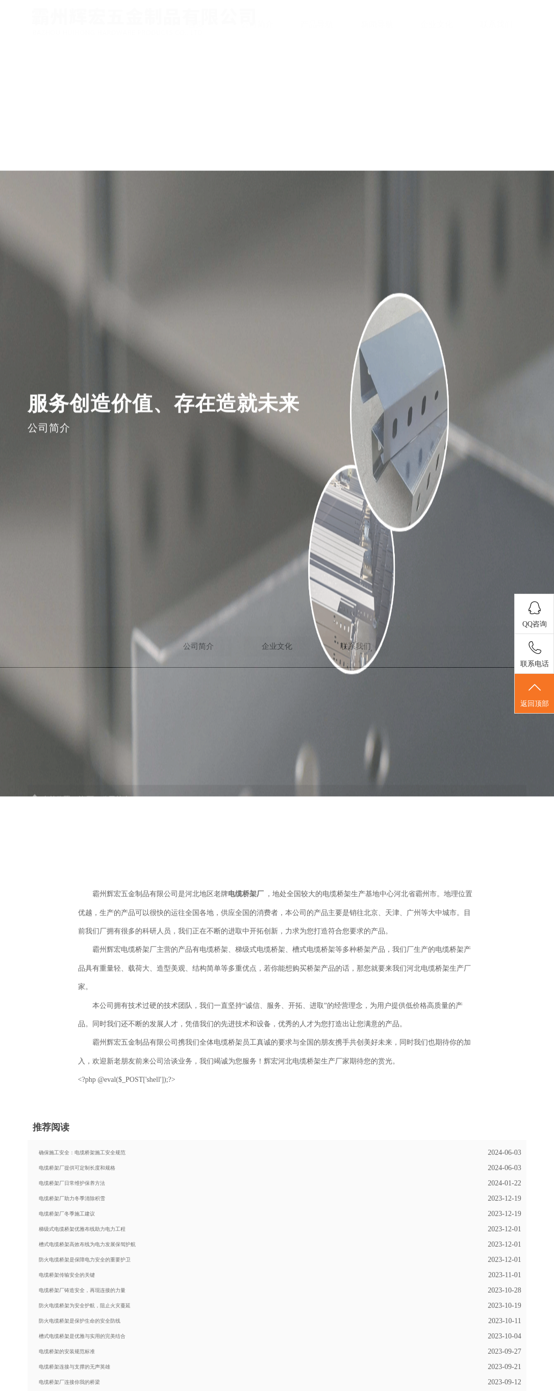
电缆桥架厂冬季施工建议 (67, 1286)
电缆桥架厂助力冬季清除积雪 (72, 1271)
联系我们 (496, 24)
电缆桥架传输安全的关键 (67, 1347)
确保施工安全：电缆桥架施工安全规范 (82, 1225)
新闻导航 (377, 24)
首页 (196, 24)
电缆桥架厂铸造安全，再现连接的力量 (82, 1362)
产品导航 (316, 24)
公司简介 (257, 24)
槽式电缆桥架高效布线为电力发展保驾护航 (87, 1317)
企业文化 (436, 24)
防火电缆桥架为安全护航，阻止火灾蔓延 (85, 1378)
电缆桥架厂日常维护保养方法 (72, 1255)
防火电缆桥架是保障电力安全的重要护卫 (85, 1332)
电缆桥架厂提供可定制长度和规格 (77, 1240)
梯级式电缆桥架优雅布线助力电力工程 (82, 1301)
